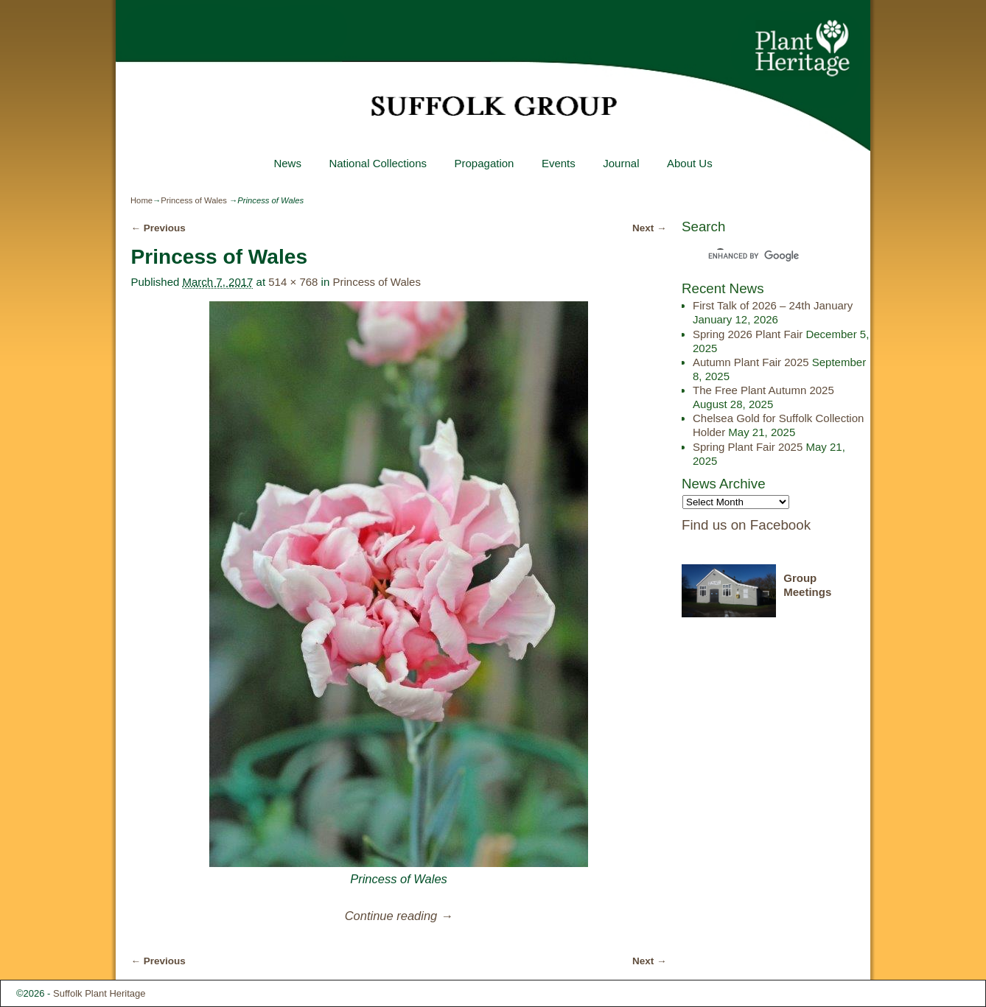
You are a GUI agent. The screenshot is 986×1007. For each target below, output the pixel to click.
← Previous (157, 228)
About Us (690, 163)
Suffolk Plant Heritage (99, 993)
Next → (649, 228)
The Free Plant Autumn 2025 (763, 390)
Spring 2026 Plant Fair (748, 334)
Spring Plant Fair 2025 (748, 447)
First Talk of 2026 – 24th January (773, 305)
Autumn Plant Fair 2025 (751, 362)
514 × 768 (293, 282)
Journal (621, 163)
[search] (762, 256)
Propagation (484, 163)
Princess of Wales (194, 200)
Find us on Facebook (746, 525)
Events (559, 163)
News (287, 163)
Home (141, 200)
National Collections (378, 163)
